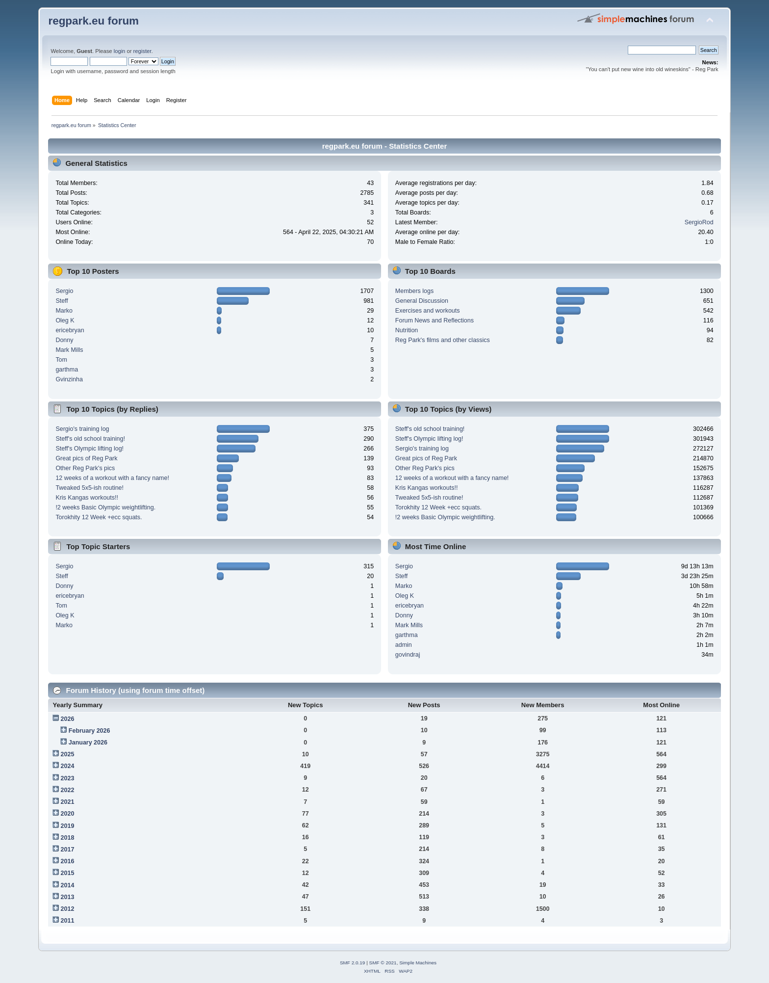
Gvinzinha (68, 379)
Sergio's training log (82, 428)
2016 (68, 861)
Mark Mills (69, 349)
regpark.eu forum (93, 21)
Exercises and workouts (427, 310)
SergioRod (699, 222)
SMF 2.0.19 (352, 962)
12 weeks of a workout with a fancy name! (112, 478)
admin (403, 644)
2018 (68, 837)
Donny (64, 340)
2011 (68, 920)
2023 (68, 778)
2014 (68, 885)
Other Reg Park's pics (85, 468)
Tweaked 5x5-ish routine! (89, 487)
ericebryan (69, 330)
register (142, 51)
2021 (68, 801)
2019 (68, 826)
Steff (61, 300)
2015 (68, 873)
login (120, 51)
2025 (68, 754)
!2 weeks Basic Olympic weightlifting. (105, 507)
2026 (68, 719)
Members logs (414, 291)
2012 (68, 908)
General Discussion (421, 300)
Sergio (64, 291)
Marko (64, 310)
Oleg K (64, 320)
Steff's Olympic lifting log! (89, 448)
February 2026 (89, 730)
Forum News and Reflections (434, 320)
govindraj (407, 654)
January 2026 (88, 742)
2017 (68, 849)
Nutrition (406, 330)
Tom (61, 359)
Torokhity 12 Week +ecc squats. (98, 517)
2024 (68, 766)
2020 (68, 813)
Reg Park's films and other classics (442, 340)
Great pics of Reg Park (86, 458)
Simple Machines (417, 962)
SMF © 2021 (383, 962)
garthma (66, 369)
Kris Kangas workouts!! (86, 497)
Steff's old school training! (90, 438)
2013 (68, 897)
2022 (68, 790)
